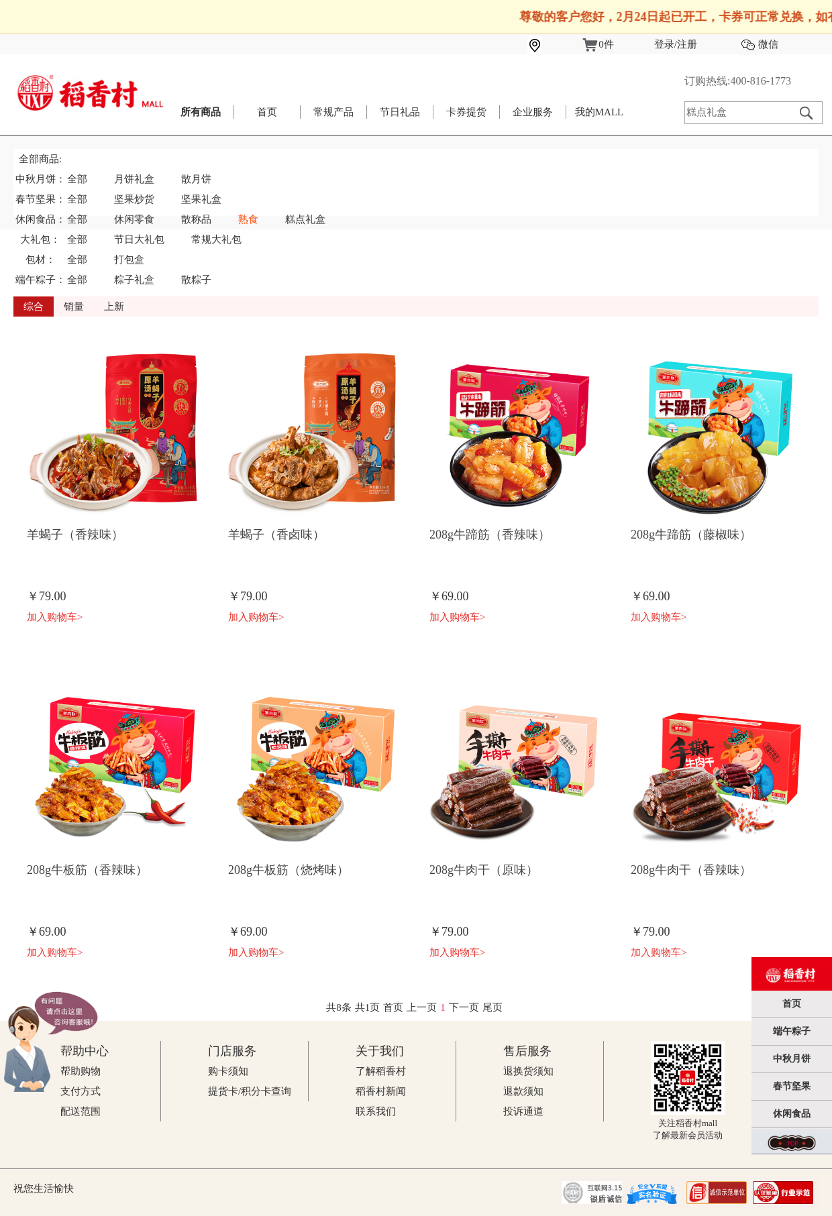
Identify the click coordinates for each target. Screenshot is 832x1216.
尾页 (492, 1007)
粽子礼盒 (134, 279)
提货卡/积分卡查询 (249, 1091)
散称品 (196, 219)
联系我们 (376, 1111)
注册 (687, 44)
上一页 (422, 1007)
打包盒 (129, 259)
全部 (77, 179)
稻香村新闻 (381, 1091)
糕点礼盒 (305, 219)
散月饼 (196, 179)
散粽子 (196, 279)
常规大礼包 (216, 239)
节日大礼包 (139, 239)
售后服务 (527, 1051)
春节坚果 (792, 1086)
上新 (114, 306)
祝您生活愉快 (43, 1188)
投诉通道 (523, 1111)
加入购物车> (55, 617)
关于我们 (380, 1051)
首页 (267, 112)
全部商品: (40, 159)
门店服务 (232, 1051)
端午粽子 (792, 1031)
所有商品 (200, 112)
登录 (664, 44)
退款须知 (523, 1091)
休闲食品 (792, 1114)
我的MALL (599, 112)
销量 (74, 306)
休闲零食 (134, 219)
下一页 (464, 1007)
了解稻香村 (381, 1071)
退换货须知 (528, 1071)
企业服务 (533, 112)
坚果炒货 (134, 199)
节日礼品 (400, 112)
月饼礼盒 (134, 179)
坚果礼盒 (201, 199)
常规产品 (333, 112)
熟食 (248, 219)
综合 (33, 306)
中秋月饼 (792, 1059)
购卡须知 (228, 1071)
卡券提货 (466, 112)
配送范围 (80, 1111)
